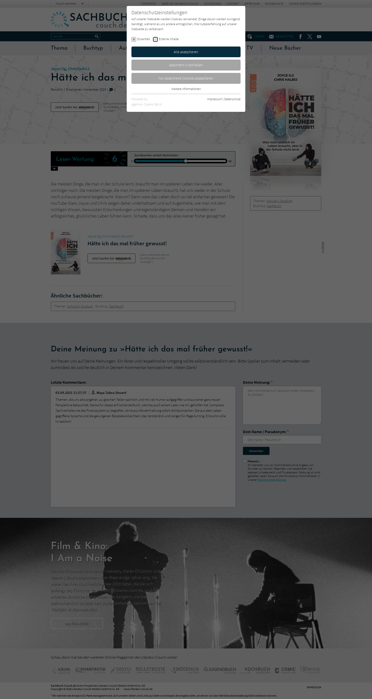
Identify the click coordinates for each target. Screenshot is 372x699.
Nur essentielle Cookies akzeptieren (186, 78)
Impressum (214, 99)
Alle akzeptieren (186, 51)
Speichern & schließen (186, 64)
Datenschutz (232, 99)
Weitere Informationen (186, 89)
